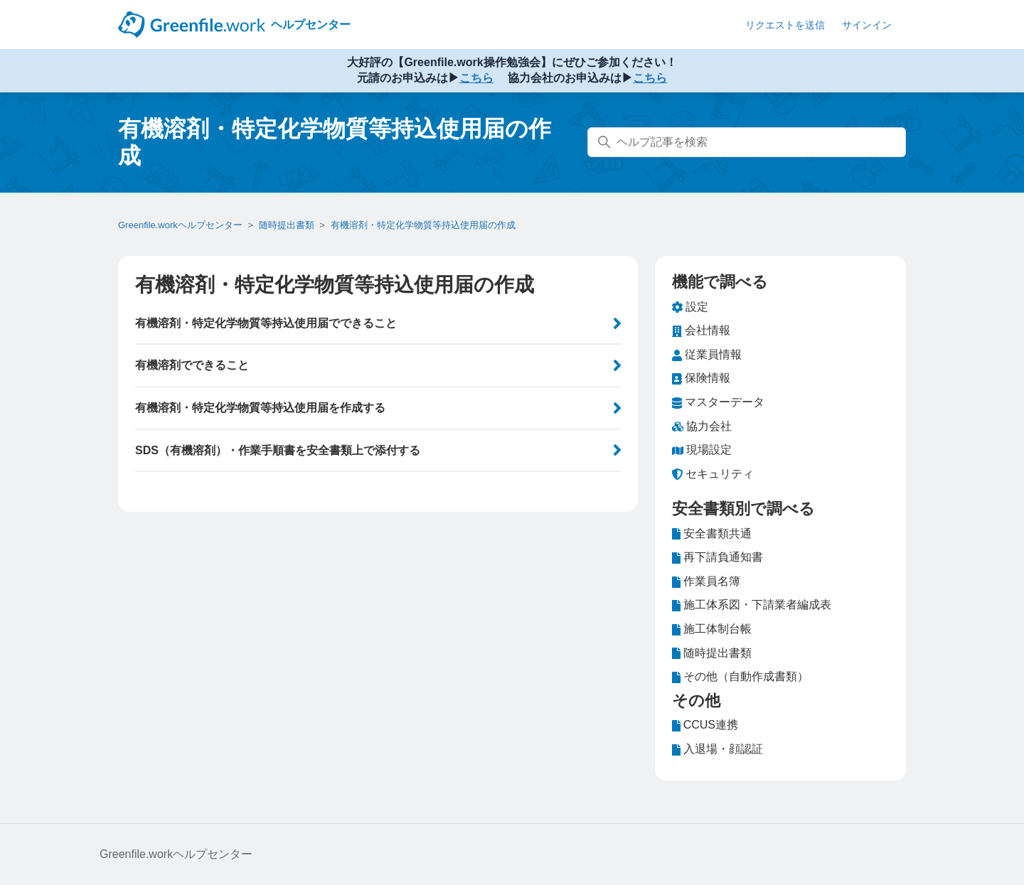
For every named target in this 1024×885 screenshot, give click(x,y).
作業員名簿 (706, 581)
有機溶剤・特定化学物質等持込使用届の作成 (423, 225)
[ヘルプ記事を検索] (746, 142)
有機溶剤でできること (192, 365)
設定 (690, 307)
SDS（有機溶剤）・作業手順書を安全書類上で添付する (277, 450)
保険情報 (701, 378)
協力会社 (702, 426)
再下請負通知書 (717, 557)
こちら (476, 78)
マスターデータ (718, 402)
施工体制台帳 (712, 629)
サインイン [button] (867, 25)
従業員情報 (707, 354)
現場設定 (702, 450)
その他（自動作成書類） (740, 676)
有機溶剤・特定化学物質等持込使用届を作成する (260, 408)
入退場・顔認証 (717, 749)
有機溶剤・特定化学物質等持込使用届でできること (266, 323)
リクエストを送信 (785, 25)
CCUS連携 (705, 725)
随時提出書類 (286, 225)
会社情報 (701, 330)
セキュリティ (713, 474)
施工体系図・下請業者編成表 (751, 605)
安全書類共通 (712, 534)
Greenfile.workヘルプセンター (180, 225)
